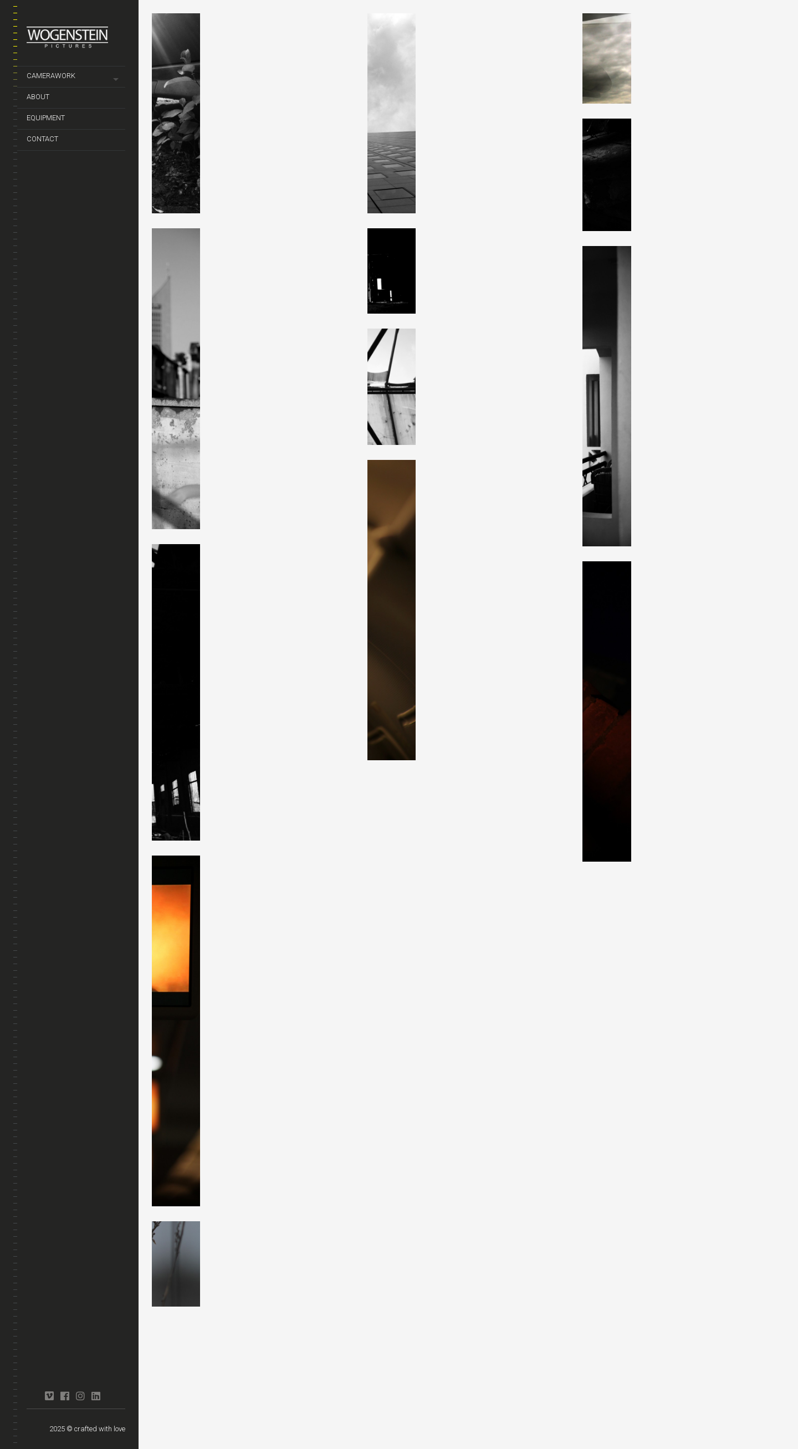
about (38, 97)
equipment (46, 118)
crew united (33, 1391)
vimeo (49, 1395)
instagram (80, 1395)
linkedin (96, 1395)
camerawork (51, 75)
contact (42, 139)
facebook (64, 1395)
